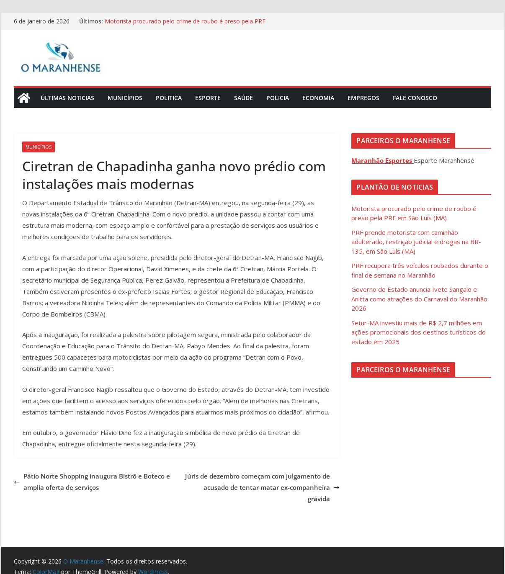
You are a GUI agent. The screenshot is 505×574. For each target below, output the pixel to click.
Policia (277, 98)
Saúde (243, 98)
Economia (318, 98)
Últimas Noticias (67, 98)
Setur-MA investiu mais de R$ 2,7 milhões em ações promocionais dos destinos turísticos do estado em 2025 (418, 332)
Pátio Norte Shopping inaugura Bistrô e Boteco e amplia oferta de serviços (92, 482)
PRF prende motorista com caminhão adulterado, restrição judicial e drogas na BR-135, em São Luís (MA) (416, 241)
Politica (169, 98)
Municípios (125, 98)
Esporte (208, 98)
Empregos (363, 98)
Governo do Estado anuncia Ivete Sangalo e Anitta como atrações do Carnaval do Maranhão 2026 (419, 298)
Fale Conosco (415, 98)
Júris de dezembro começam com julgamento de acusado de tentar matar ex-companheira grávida (262, 487)
